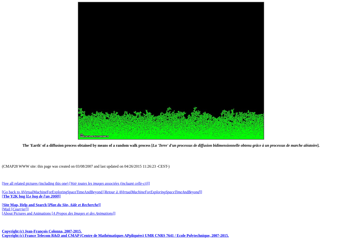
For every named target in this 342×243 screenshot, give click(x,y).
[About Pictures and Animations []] (58, 213)
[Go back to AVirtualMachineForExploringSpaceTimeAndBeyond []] (102, 192)
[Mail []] (15, 209)
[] (31, 196)
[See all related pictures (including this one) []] (76, 183)
